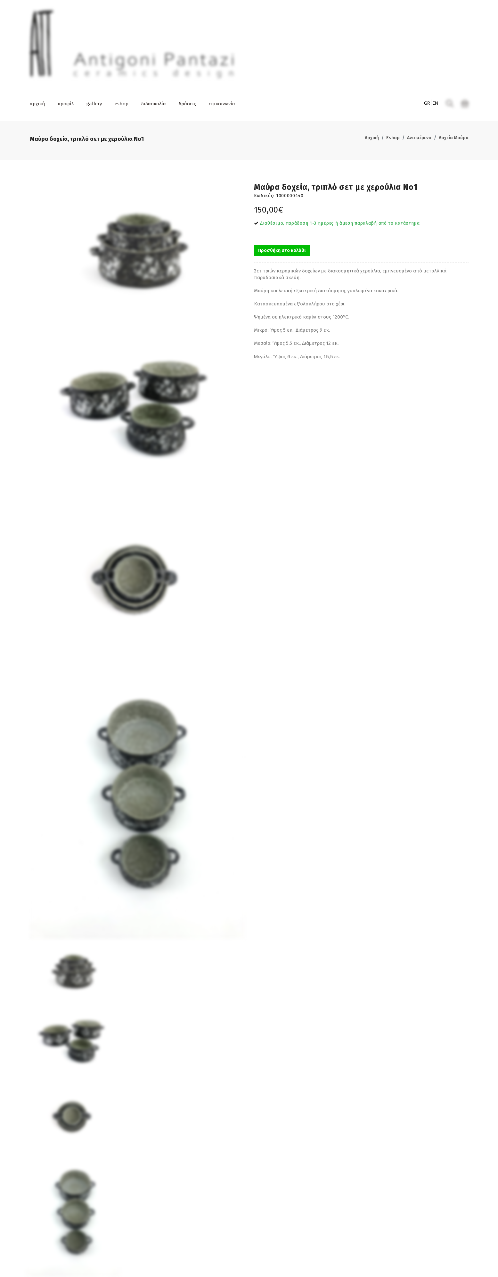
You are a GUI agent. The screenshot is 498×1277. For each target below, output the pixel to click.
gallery (94, 104)
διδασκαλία (153, 104)
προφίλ (66, 104)
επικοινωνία (222, 104)
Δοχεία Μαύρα (454, 138)
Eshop (393, 138)
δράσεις (187, 104)
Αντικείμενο (419, 138)
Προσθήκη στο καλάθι (282, 250)
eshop (121, 104)
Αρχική (372, 138)
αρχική (37, 104)
